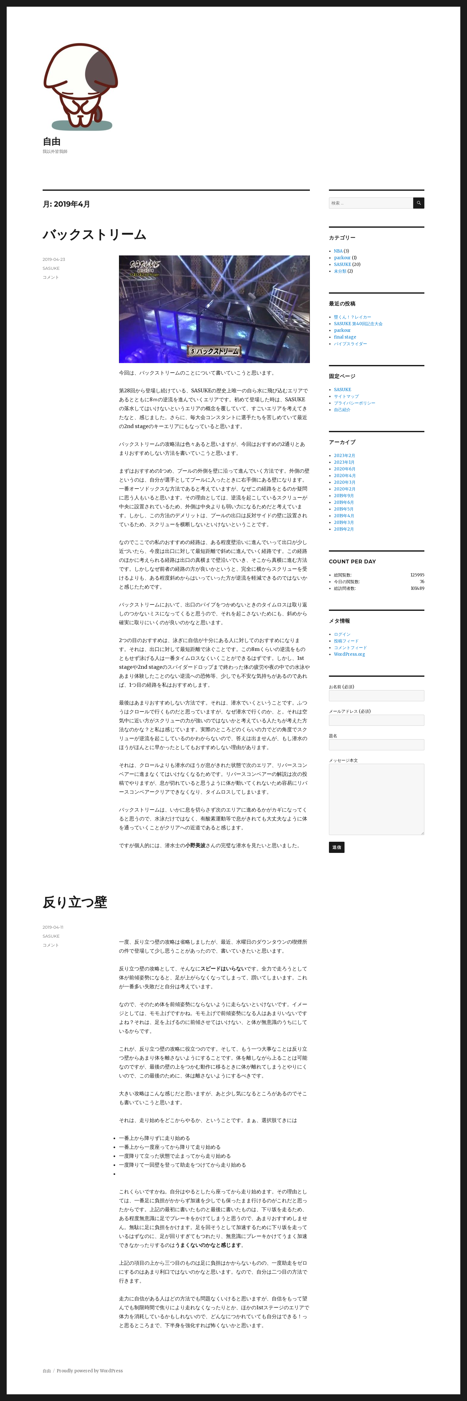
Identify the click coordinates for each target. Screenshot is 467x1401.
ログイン (342, 634)
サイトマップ (346, 396)
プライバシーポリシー (354, 403)
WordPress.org (349, 654)
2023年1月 (344, 462)
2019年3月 (344, 522)
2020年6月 (345, 469)
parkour (342, 258)
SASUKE (51, 268)
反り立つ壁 (75, 902)
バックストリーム (95, 234)
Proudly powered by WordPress (90, 1371)
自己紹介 (342, 409)
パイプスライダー (350, 344)
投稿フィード (346, 641)
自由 (51, 141)
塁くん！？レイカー (352, 317)
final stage (345, 337)
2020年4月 (345, 475)
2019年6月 (344, 502)
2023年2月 (344, 455)
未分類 (340, 271)
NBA (338, 251)
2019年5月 (344, 509)
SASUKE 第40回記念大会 (358, 323)
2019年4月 (344, 515)
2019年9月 (344, 495)
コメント (51, 277)
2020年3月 (345, 482)
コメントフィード (350, 647)
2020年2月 (345, 489)
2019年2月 (344, 529)
